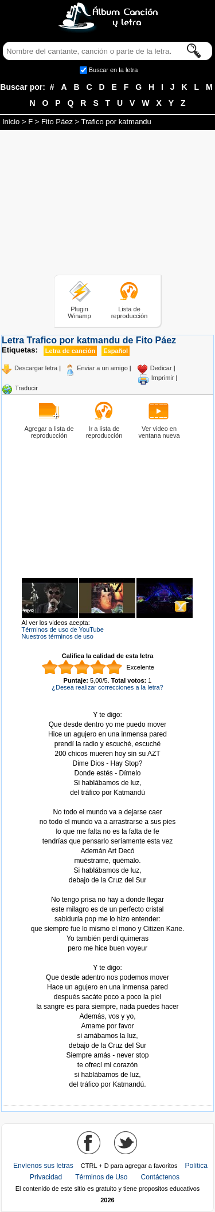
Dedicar (161, 368)
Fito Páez (57, 121)
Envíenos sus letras (43, 1166)
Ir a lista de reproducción (104, 432)
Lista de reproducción (129, 312)
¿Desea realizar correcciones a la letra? (107, 687)
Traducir (26, 388)
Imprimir (162, 377)
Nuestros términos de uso (57, 636)
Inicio (10, 121)
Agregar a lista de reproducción (48, 432)
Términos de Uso (101, 1177)
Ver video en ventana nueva (158, 432)
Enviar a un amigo (102, 368)
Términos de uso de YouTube (63, 629)
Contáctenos (160, 1177)
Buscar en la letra (113, 69)
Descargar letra (35, 368)
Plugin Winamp (79, 312)
